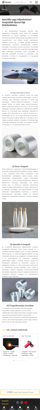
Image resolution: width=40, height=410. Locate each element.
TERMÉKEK (5, 401)
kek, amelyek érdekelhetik (14, 330)
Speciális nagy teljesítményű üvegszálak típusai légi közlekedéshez (26, 11)
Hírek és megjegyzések (6, 11)
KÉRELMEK (5, 404)
